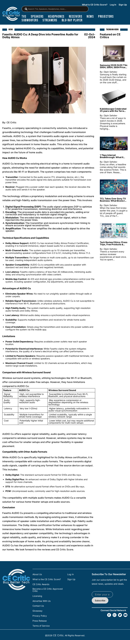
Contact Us (38, 605)
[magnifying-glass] (26, 9)
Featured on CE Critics (110, 36)
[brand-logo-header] (11, 13)
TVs (24, 17)
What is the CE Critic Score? (46, 579)
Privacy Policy (39, 615)
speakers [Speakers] (37, 17)
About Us (37, 574)
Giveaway (37, 610)
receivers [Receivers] (75, 17)
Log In (113, 5)
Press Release (39, 619)
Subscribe (100, 600)
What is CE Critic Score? (94, 5)
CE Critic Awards (40, 584)
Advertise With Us (41, 600)
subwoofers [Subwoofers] (30, 20)
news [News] (90, 17)
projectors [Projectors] (106, 17)
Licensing (37, 595)
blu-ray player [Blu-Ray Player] (72, 20)
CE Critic (58, 633)
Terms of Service (41, 624)
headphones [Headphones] (56, 17)
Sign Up (123, 5)
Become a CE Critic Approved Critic (47, 589)
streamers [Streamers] (50, 20)
